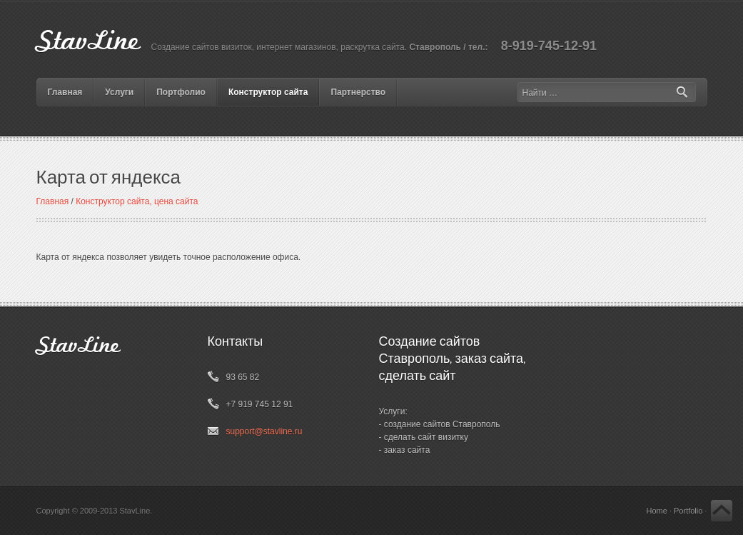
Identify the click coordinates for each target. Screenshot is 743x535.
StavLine (88, 41)
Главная (65, 92)
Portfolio (688, 510)
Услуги (119, 92)
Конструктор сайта (268, 92)
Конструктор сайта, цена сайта (137, 201)
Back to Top (721, 510)
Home (656, 510)
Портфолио (181, 92)
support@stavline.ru (264, 431)
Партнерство (357, 92)
